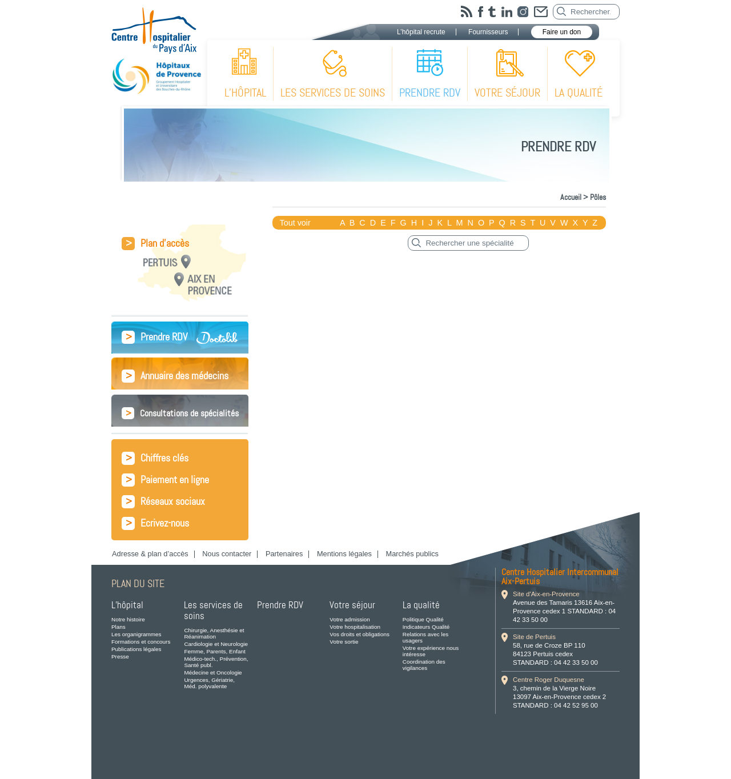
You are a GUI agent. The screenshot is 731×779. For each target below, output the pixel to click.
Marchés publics (412, 553)
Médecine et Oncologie (213, 672)
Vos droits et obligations (359, 634)
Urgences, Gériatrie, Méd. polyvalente (209, 683)
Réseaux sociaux (163, 501)
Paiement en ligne (165, 480)
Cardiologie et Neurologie (216, 644)
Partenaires (284, 553)
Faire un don (562, 32)
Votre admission (349, 619)
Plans (118, 627)
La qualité (579, 92)
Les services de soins (332, 92)
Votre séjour (507, 92)
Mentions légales (344, 553)
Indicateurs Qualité (426, 627)
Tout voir (294, 222)
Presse (120, 656)
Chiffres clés (155, 458)
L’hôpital (245, 92)
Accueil (570, 197)
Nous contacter (226, 553)
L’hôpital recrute (421, 32)
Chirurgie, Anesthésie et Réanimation (214, 633)
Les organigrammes (136, 634)
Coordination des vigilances (424, 664)
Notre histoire (128, 619)
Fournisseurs (488, 32)
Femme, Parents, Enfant (214, 651)
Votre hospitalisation (355, 627)
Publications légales (136, 649)
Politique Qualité (423, 619)
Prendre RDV (429, 92)
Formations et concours (140, 642)
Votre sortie (344, 642)
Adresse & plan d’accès (150, 553)
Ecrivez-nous (155, 523)
